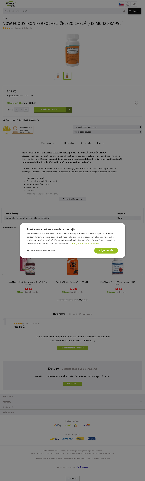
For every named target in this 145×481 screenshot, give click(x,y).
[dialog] (72, 240)
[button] (41, 250)
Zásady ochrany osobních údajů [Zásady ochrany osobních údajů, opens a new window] (85, 243)
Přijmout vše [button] (106, 250)
